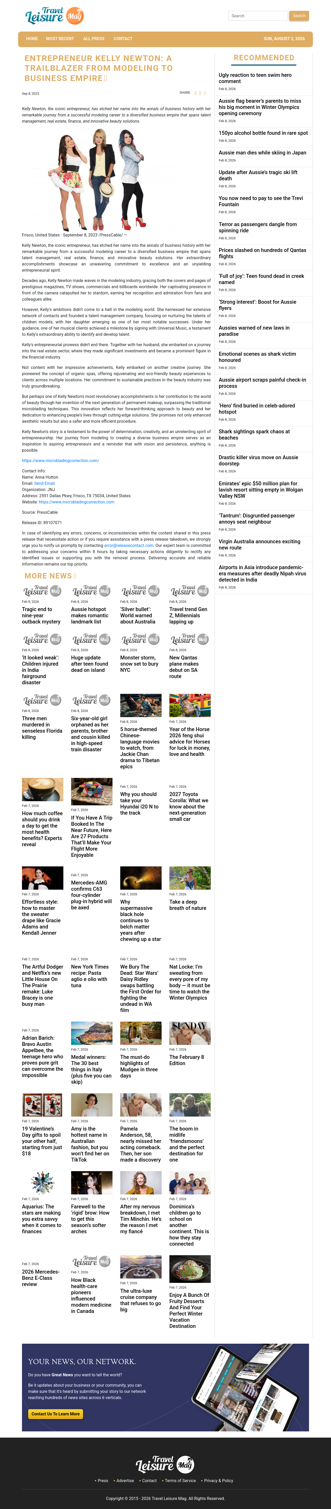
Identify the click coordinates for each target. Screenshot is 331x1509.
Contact (149, 1480)
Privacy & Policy (218, 1480)
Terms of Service (180, 1480)
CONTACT (123, 38)
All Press (93, 38)
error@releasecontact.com (128, 545)
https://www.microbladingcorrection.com (76, 502)
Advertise (125, 1480)
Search (299, 15)
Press (103, 1480)
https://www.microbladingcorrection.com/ (60, 460)
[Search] (258, 16)
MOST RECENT (60, 38)
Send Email (44, 483)
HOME (32, 38)
